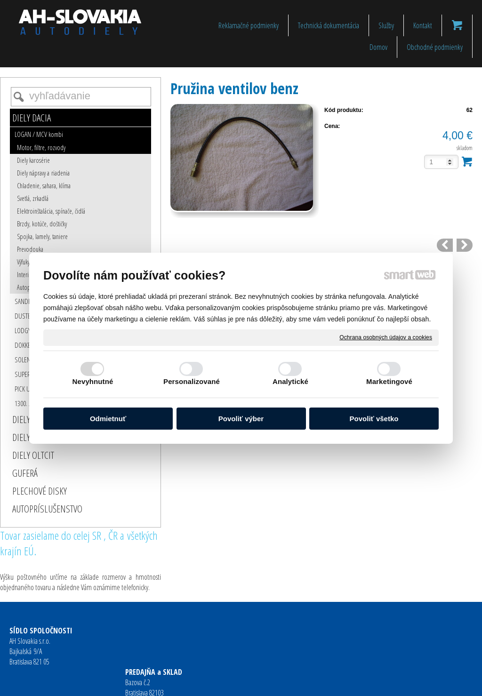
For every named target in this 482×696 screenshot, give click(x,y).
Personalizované (191, 381)
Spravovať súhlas (387, 682)
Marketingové (389, 381)
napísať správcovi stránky (225, 682)
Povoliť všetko (374, 419)
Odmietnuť (108, 419)
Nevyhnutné (92, 381)
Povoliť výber (241, 419)
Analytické (290, 381)
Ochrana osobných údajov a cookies (385, 337)
